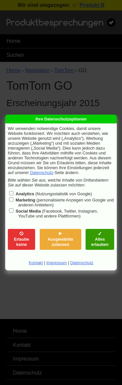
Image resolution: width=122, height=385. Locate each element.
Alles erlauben (99, 239)
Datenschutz (41, 172)
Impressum (56, 262)
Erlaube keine (21, 239)
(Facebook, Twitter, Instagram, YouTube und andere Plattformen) (57, 213)
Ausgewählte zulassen (60, 239)
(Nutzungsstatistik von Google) (54, 193)
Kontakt (36, 262)
